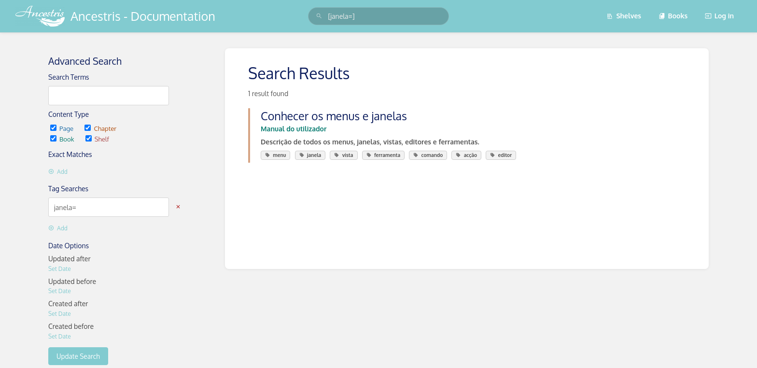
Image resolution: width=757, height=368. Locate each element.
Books (673, 16)
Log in (719, 16)
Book (63, 139)
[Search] (319, 16)
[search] (378, 16)
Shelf (97, 139)
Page (62, 128)
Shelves (623, 16)
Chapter (100, 128)
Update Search (78, 356)
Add (58, 171)
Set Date (59, 268)
